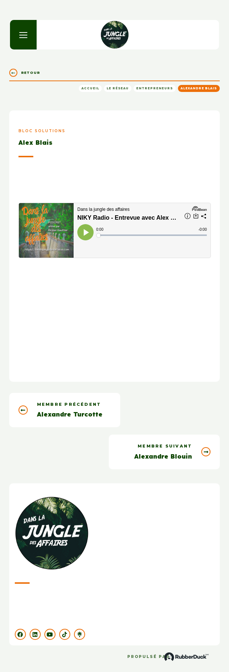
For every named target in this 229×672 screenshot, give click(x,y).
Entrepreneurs (154, 88)
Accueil (90, 88)
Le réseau (118, 88)
